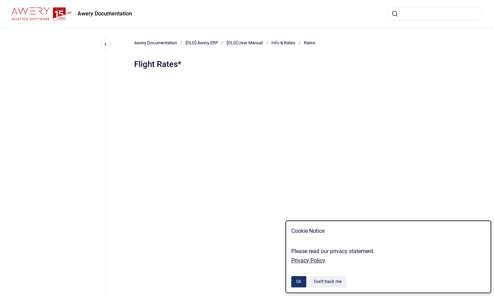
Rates (309, 42)
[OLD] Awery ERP (202, 42)
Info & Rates (283, 42)
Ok (299, 281)
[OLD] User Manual (245, 42)
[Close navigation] (105, 44)
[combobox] (435, 13)
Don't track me (328, 281)
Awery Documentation (105, 13)
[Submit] (394, 13)
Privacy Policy (308, 260)
